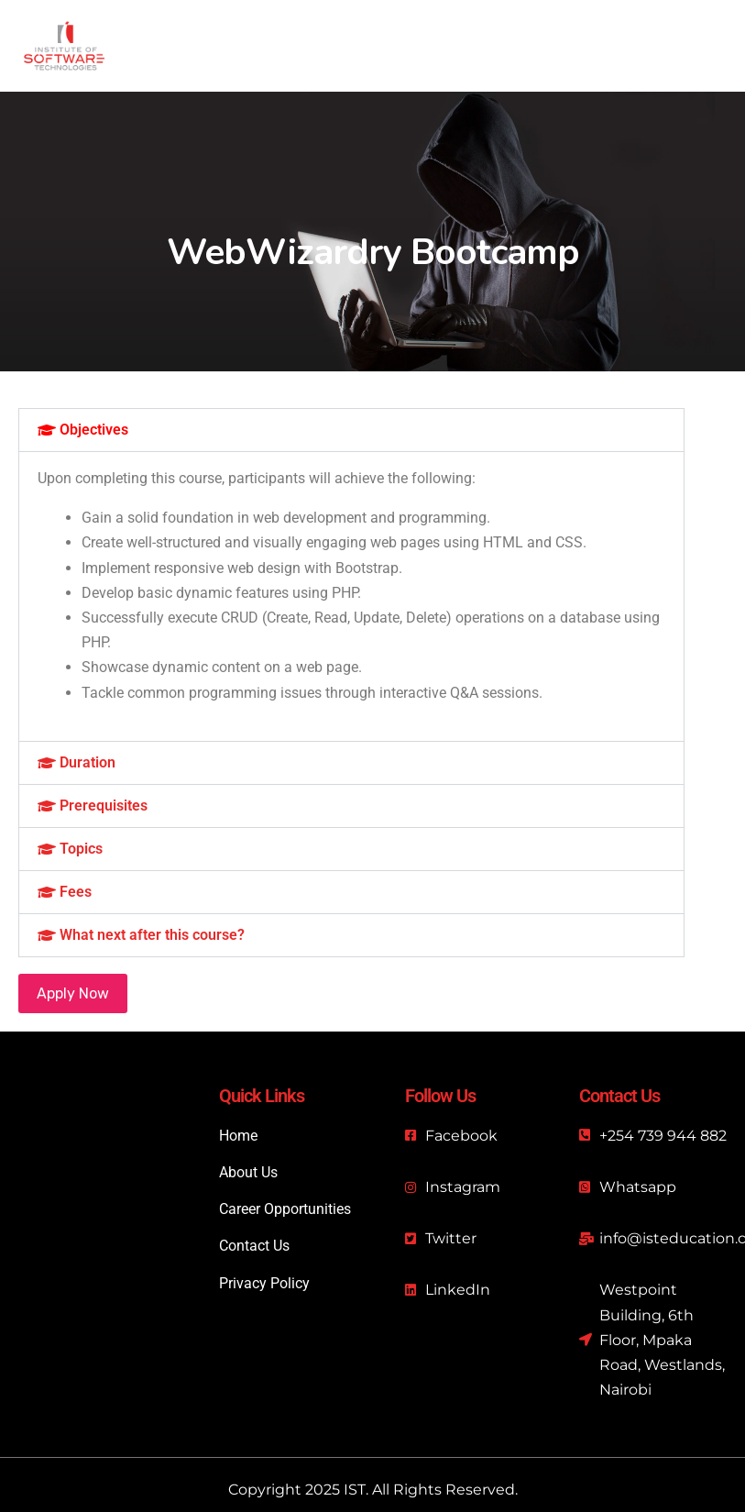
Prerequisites (104, 805)
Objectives (94, 429)
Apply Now (73, 993)
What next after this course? (152, 935)
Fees (76, 891)
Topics (81, 848)
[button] (351, 430)
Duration (87, 762)
